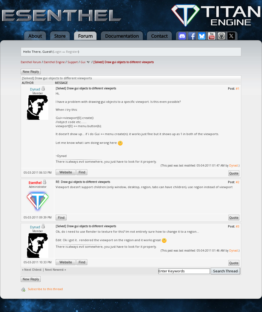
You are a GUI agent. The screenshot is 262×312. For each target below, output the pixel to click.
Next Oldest (32, 269)
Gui (83, 62)
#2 (237, 182)
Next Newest (54, 269)
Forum (85, 36)
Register (72, 51)
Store (60, 36)
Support (72, 62)
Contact (159, 36)
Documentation (122, 36)
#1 (237, 88)
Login (57, 51)
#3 (237, 226)
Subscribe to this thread (45, 289)
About (35, 36)
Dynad (233, 165)
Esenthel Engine (54, 62)
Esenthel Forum (31, 62)
